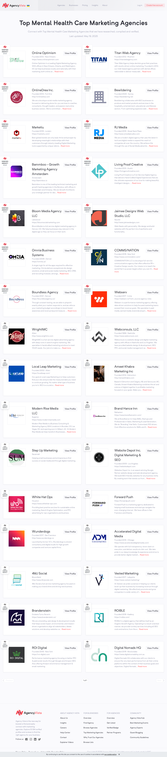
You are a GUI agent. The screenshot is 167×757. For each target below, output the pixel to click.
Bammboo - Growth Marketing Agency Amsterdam (45, 169)
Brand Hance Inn (125, 408)
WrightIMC (39, 329)
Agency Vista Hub (137, 718)
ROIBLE (119, 610)
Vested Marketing (126, 573)
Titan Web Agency (127, 53)
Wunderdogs (41, 531)
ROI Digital (39, 648)
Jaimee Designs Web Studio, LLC (129, 214)
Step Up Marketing (45, 450)
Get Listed (111, 723)
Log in (139, 5)
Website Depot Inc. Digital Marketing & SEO (127, 455)
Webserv (120, 292)
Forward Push (123, 497)
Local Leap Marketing (46, 366)
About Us (64, 718)
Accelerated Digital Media (127, 534)
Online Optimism (44, 53)
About (104, 5)
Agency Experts (136, 728)
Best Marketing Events (139, 723)
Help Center (65, 733)
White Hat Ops (42, 497)
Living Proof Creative (128, 164)
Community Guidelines (139, 737)
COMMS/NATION (126, 250)
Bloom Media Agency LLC (46, 214)
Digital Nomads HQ (127, 648)
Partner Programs (114, 733)
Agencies (61, 5)
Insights (95, 5)
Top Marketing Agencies (93, 733)
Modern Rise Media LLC (45, 411)
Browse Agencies (90, 728)
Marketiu (38, 127)
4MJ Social (39, 573)
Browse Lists (88, 742)
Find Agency (89, 723)
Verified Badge (113, 728)
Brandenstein (41, 610)
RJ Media (120, 127)
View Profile (70, 53)
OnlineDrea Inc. (42, 90)
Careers (63, 728)
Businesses (73, 5)
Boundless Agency (45, 292)
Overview (87, 718)
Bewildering (122, 90)
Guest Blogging (136, 733)
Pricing (85, 5)
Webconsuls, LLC (126, 329)
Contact (63, 737)
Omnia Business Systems (43, 253)
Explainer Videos (66, 742)
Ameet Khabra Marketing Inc (124, 369)
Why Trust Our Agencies (93, 737)
